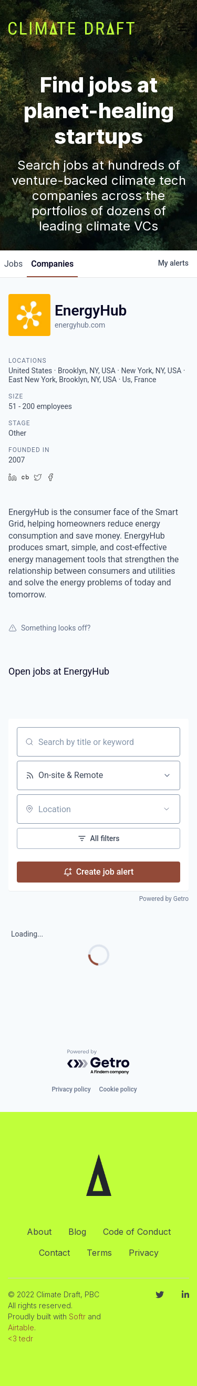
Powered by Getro (164, 898)
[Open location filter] (166, 809)
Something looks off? (49, 628)
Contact (54, 1252)
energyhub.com (80, 325)
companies (52, 264)
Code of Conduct (137, 1231)
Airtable (21, 1327)
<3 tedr (20, 1338)
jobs (13, 264)
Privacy (144, 1252)
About (39, 1231)
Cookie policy (118, 1089)
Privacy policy (70, 1089)
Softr (77, 1316)
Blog (77, 1231)
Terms (99, 1252)
